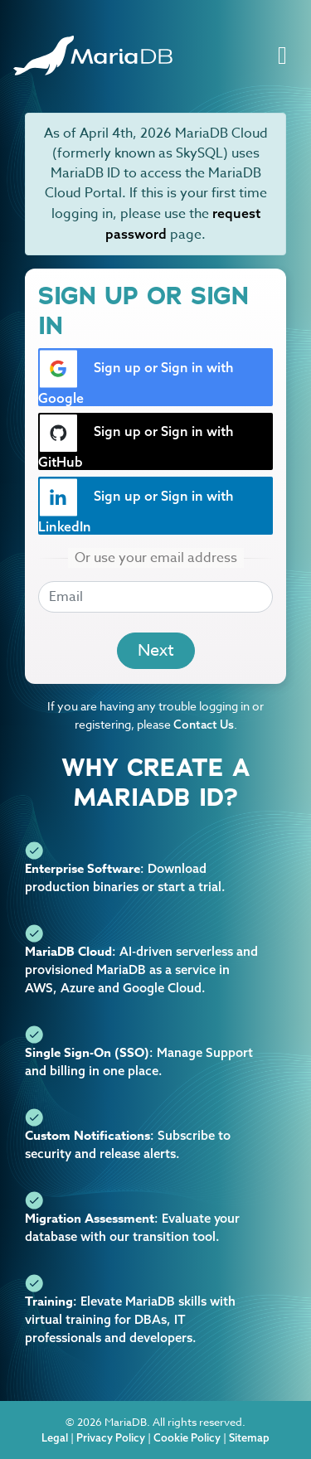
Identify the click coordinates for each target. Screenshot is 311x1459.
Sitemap (249, 1437)
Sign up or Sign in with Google (136, 378)
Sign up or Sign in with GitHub (136, 442)
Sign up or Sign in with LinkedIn (136, 506)
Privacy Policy (110, 1437)
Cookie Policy (187, 1437)
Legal (54, 1437)
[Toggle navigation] (282, 56)
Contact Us (203, 724)
